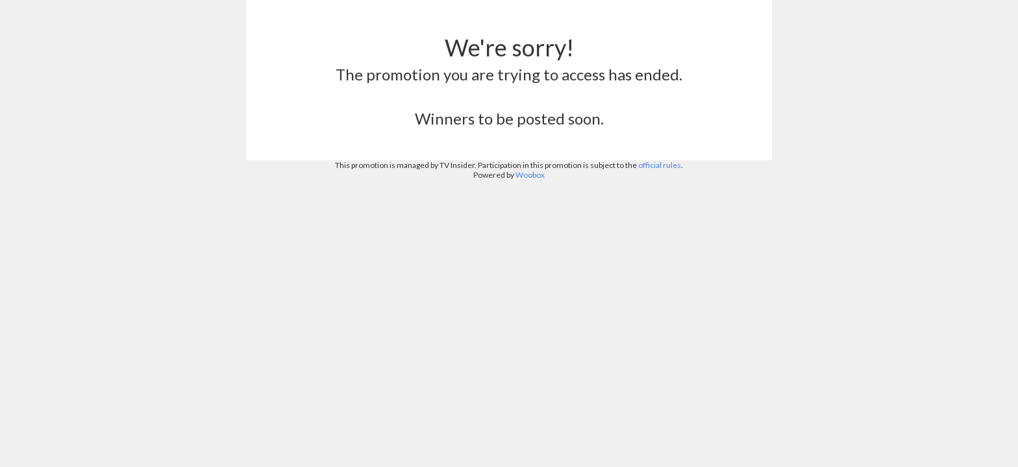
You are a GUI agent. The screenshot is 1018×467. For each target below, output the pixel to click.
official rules (659, 165)
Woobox (530, 175)
